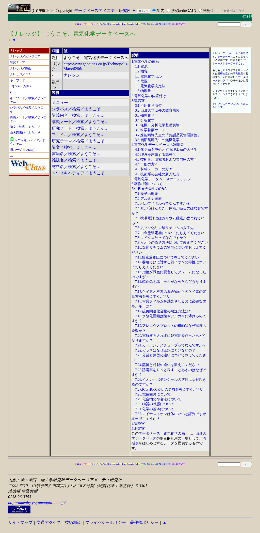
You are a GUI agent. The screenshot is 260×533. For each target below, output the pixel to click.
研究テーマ (17, 62)
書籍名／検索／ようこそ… (76, 153)
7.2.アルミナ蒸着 (148, 199)
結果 (240, 73)
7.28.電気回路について (153, 394)
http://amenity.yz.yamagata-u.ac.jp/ (37, 502)
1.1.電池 (141, 66)
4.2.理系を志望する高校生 (155, 155)
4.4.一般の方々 (146, 164)
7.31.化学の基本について (154, 409)
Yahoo (119, 24)
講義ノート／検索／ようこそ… (80, 121)
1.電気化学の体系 (145, 62)
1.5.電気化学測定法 (150, 86)
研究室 (224, 73)
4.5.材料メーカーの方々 (153, 169)
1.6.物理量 (143, 91)
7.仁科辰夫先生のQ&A (149, 189)
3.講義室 (138, 101)
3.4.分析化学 (145, 120)
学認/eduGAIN (183, 10)
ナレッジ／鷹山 (20, 68)
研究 (235, 73)
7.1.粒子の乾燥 (146, 194)
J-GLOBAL (104, 24)
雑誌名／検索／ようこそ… (76, 160)
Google (130, 24)
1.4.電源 (141, 81)
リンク (224, 94)
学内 (160, 10)
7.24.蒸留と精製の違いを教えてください (167, 365)
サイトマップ (91, 24)
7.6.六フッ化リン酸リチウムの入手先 (164, 228)
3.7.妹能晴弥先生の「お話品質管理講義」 (168, 135)
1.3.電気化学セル (148, 76)
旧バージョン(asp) (22, 149)
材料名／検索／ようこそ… (76, 166)
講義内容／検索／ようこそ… (78, 115)
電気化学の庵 (174, 433)
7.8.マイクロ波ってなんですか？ (161, 238)
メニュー (79, 24)
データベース (149, 433)
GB (152, 24)
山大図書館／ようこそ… (26, 132)
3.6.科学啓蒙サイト (150, 130)
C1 (148, 24)
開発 (207, 10)
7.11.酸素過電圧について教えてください (167, 257)
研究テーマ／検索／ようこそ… (80, 141)
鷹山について (178, 24)
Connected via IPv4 (228, 10)
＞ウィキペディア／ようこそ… (80, 173)
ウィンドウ (165, 24)
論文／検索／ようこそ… (26, 127)
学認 (143, 24)
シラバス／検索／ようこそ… (78, 109)
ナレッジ (71, 75)
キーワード (17, 80)
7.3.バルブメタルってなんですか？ (162, 203)
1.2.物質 (141, 71)
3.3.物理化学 (145, 115)
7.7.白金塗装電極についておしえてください (169, 233)
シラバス (225, 80)
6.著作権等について (147, 184)
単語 (243, 53)
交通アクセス (49, 522)
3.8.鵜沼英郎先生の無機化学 (157, 140)
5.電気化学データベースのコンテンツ (161, 179)
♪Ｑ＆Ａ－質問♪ (20, 86)
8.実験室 (138, 423)
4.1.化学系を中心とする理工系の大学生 (166, 149)
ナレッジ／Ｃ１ (20, 74)
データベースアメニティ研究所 (102, 10)
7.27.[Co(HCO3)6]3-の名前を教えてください (169, 389)
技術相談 (73, 522)
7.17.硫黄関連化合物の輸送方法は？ (163, 311)
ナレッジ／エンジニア (25, 56)
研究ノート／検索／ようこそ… (80, 128)
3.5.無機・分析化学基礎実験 (157, 125)
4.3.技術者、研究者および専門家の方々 (166, 159)
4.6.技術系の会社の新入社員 (157, 174)
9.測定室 (138, 429)
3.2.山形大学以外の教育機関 (157, 110)
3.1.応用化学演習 (148, 106)
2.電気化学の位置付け (149, 96)
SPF (156, 24)
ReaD (112, 24)
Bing (124, 24)
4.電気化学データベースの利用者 (158, 145)
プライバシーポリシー (105, 522)
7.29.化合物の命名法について (158, 399)
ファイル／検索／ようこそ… (78, 134)
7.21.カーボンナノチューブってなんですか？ (170, 345)
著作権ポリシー (144, 522)
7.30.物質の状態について (154, 404)
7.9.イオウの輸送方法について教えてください (171, 243)
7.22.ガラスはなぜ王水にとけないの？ (165, 350)
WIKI (137, 24)
